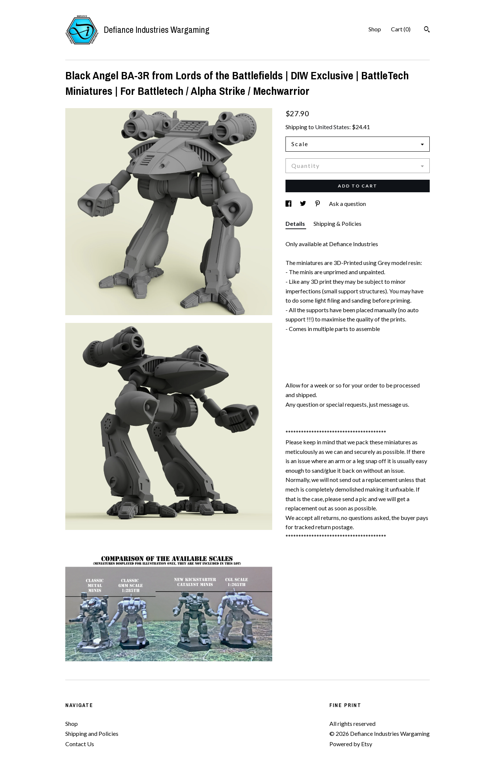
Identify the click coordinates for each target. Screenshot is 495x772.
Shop (374, 28)
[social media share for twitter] (303, 203)
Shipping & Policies (337, 223)
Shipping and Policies (91, 733)
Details (295, 223)
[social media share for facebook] (288, 203)
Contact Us (79, 743)
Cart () (401, 28)
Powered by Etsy (350, 743)
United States (332, 126)
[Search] (427, 30)
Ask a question (347, 203)
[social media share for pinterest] (318, 203)
